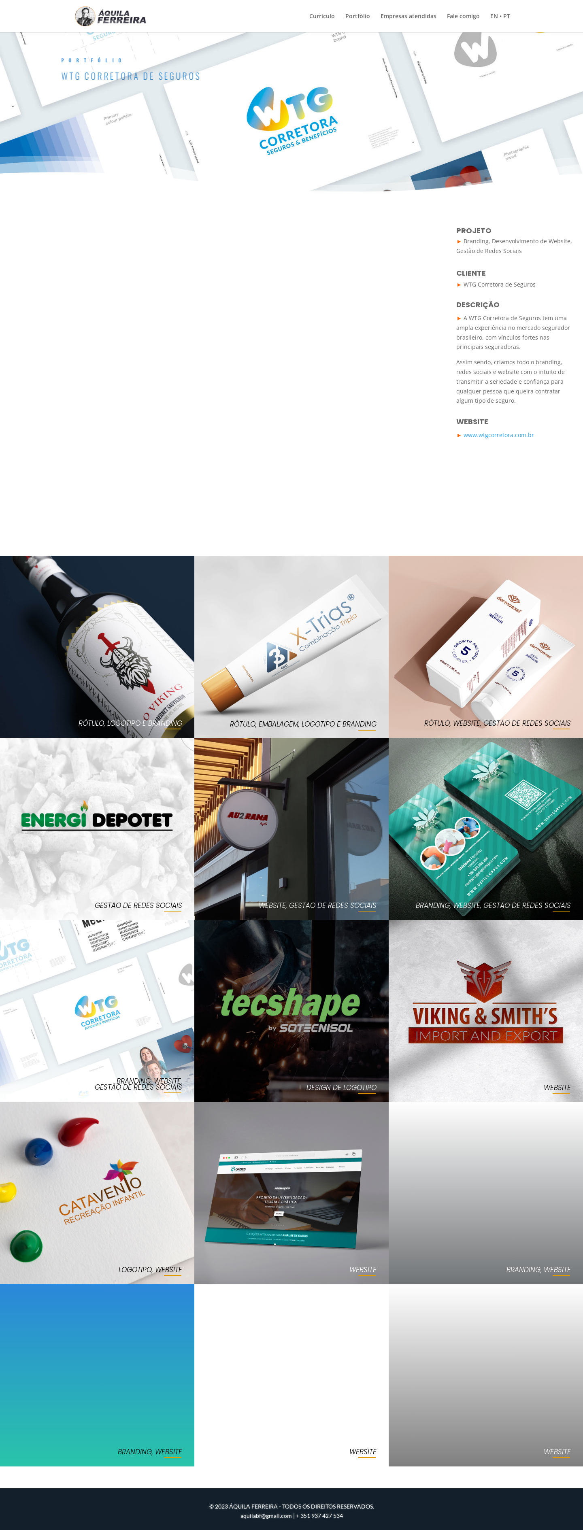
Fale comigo (463, 16)
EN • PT (500, 16)
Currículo (322, 16)
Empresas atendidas (408, 16)
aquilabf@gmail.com (266, 1515)
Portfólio (357, 16)
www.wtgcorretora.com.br (499, 435)
